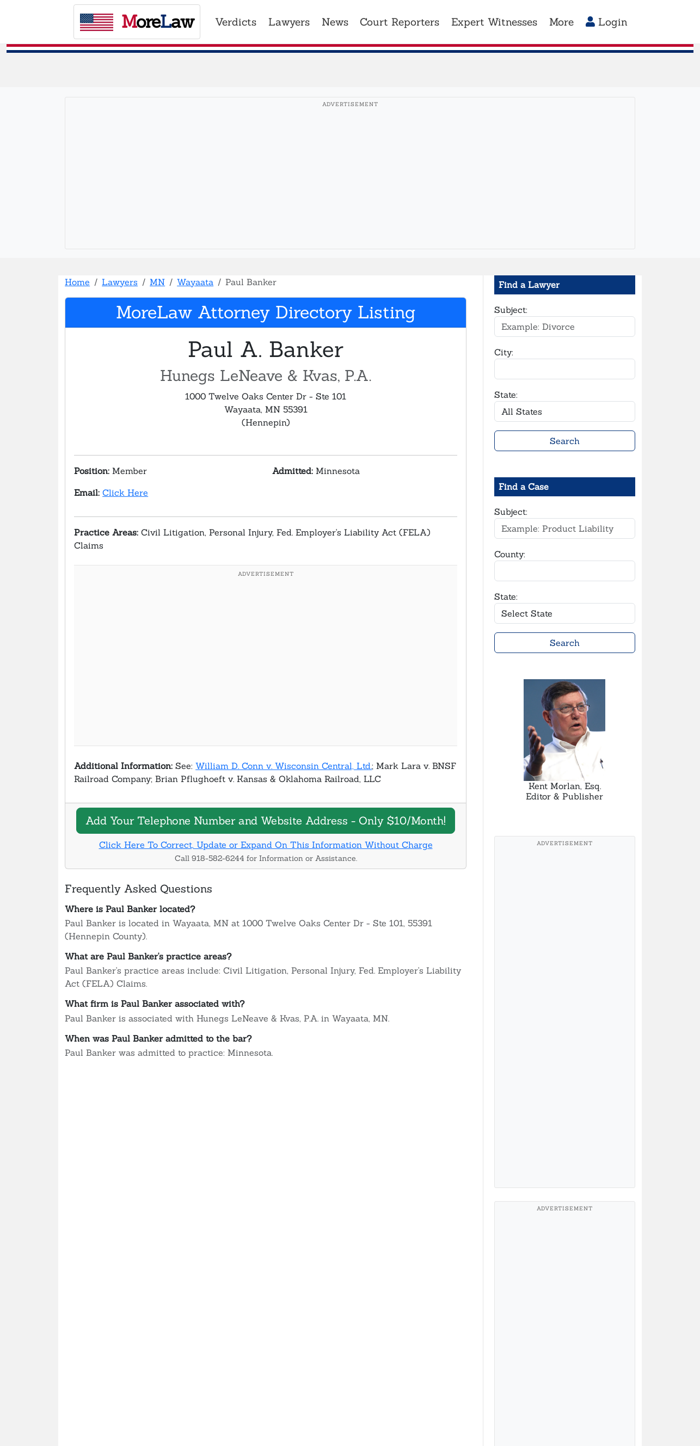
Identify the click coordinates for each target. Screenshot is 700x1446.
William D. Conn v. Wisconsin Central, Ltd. (283, 765)
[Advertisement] (350, 190)
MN (157, 281)
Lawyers (120, 281)
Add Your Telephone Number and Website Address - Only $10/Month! (265, 820)
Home (77, 281)
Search (565, 440)
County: (509, 554)
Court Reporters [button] (399, 21)
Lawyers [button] (289, 21)
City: (503, 352)
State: (506, 394)
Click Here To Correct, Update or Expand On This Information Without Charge (266, 844)
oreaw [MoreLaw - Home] (137, 21)
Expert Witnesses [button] (494, 21)
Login (607, 21)
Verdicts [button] (235, 21)
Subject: (510, 309)
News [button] (335, 21)
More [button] (561, 21)
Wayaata (195, 281)
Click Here (125, 492)
